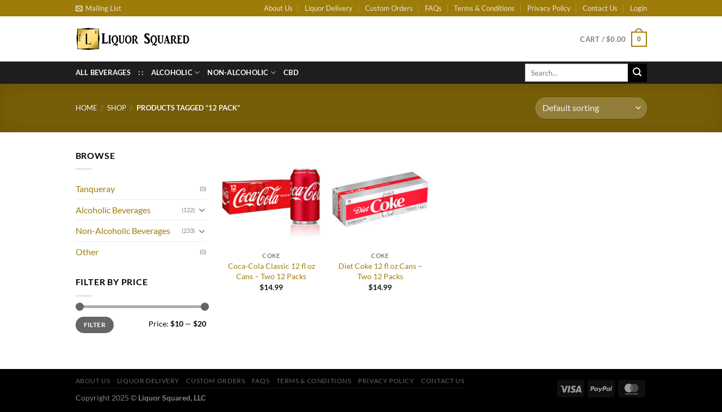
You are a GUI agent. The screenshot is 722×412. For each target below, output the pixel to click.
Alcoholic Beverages (113, 210)
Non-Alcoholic (241, 72)
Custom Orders (389, 8)
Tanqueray (95, 188)
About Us (278, 8)
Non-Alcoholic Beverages (123, 230)
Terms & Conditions (484, 8)
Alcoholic (175, 72)
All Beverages (103, 72)
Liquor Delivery (329, 8)
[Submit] (637, 73)
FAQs (433, 8)
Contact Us (600, 8)
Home (86, 107)
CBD (291, 72)
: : (141, 72)
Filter (95, 325)
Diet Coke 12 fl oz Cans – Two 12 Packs (380, 271)
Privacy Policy (549, 8)
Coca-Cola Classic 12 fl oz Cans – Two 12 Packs (271, 271)
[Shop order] (590, 108)
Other (87, 252)
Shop (116, 107)
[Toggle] (202, 209)
